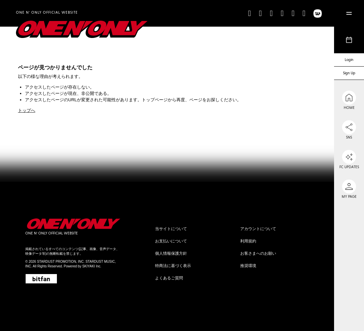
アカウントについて (258, 228)
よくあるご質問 (169, 278)
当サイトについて (171, 228)
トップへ (26, 110)
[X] (271, 13)
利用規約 (248, 241)
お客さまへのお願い (258, 253)
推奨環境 (248, 265)
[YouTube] (282, 13)
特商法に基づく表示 (173, 265)
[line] (292, 13)
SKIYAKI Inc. (91, 266)
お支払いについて (171, 241)
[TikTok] (249, 13)
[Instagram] (260, 13)
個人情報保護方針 (171, 253)
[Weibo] (303, 13)
